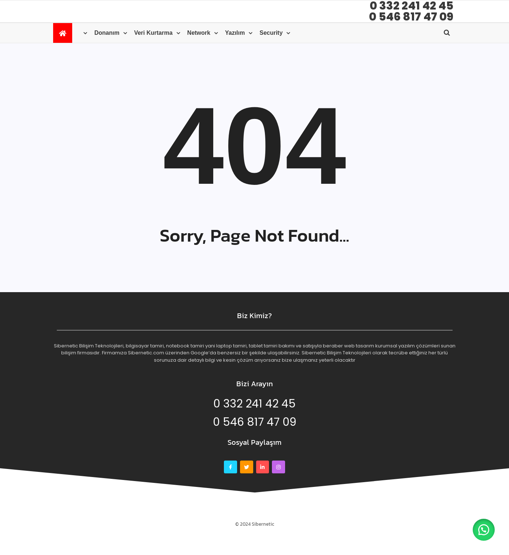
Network (198, 33)
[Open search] (447, 32)
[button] (483, 529)
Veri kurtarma (153, 33)
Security (271, 33)
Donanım (106, 33)
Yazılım (235, 33)
